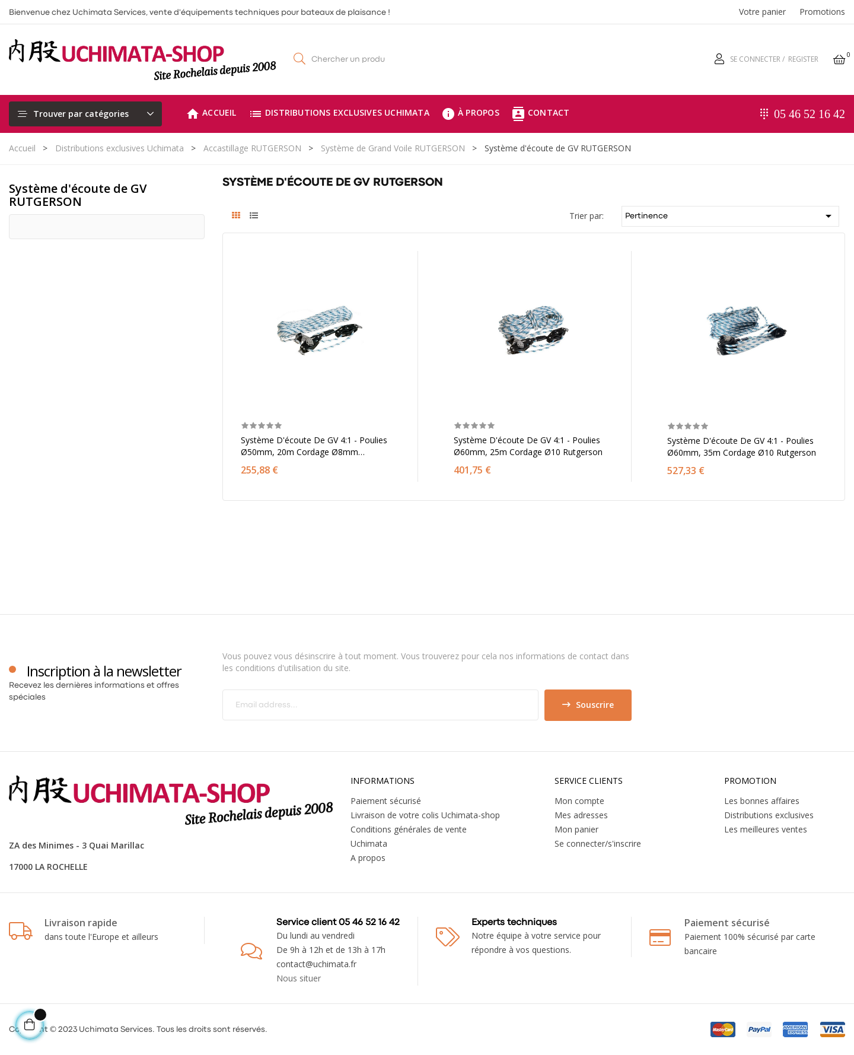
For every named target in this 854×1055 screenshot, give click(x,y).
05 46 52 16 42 (809, 114)
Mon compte (579, 800)
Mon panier (576, 829)
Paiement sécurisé (385, 800)
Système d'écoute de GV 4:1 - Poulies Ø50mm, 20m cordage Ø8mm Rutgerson (314, 446)
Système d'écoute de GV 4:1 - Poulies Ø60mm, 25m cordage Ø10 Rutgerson (528, 445)
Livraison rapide (80, 922)
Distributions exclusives (769, 815)
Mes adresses (581, 815)
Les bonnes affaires (761, 800)
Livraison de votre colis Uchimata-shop (425, 815)
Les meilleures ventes (765, 829)
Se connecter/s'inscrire (598, 843)
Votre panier (762, 11)
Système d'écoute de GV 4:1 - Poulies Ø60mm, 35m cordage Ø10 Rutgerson (741, 446)
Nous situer (298, 978)
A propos (367, 857)
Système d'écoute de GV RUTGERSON (77, 194)
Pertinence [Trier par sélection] (730, 216)
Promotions (822, 11)
